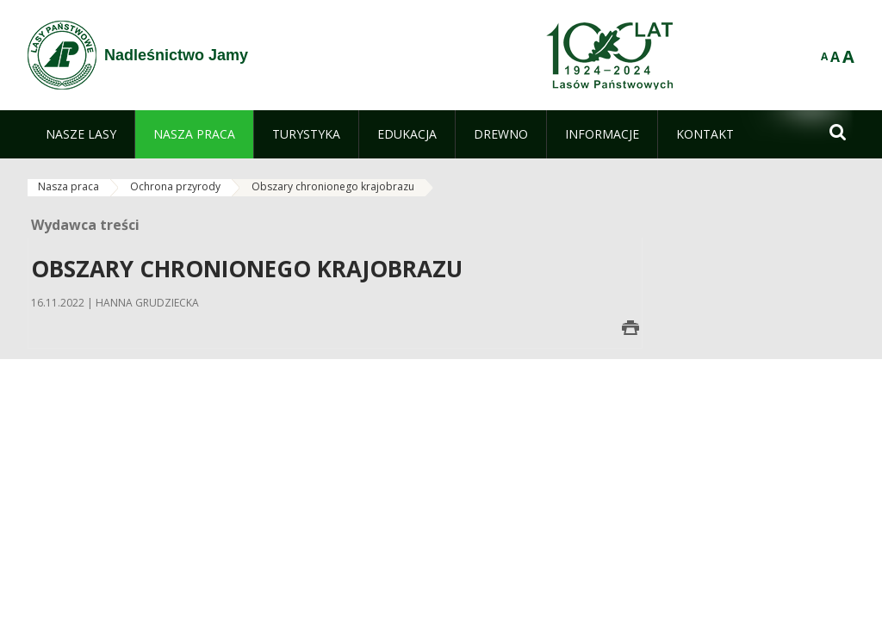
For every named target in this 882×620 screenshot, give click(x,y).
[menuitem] (81, 134)
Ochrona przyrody (175, 186)
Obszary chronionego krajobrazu (333, 186)
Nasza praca (68, 186)
